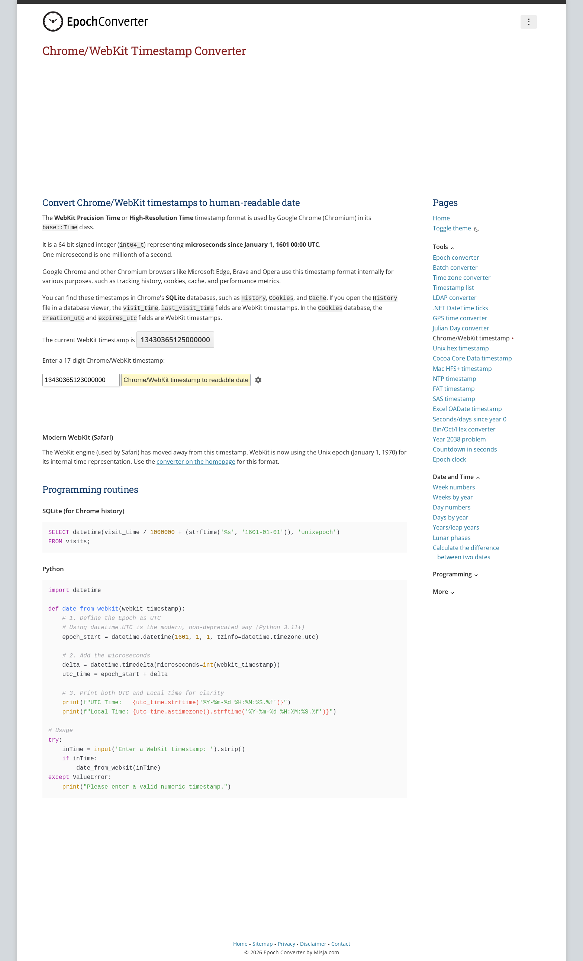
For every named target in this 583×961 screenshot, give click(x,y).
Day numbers (452, 507)
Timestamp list (453, 288)
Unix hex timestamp (461, 348)
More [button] (444, 592)
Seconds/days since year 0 (469, 419)
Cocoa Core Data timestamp (472, 358)
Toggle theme (456, 229)
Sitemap (262, 940)
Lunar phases (452, 538)
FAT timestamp (454, 389)
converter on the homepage (196, 458)
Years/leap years (456, 527)
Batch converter (455, 267)
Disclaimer (313, 940)
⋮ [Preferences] (528, 21)
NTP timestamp (454, 379)
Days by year (450, 517)
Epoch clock (449, 459)
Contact (340, 940)
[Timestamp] (81, 376)
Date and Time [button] (457, 477)
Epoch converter (456, 257)
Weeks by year (453, 497)
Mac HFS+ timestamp (462, 369)
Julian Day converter (461, 328)
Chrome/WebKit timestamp (471, 338)
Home (441, 218)
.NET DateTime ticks (460, 308)
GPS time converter (460, 318)
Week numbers (454, 487)
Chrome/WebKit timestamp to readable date (185, 376)
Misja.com (326, 948)
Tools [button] (444, 247)
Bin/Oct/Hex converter (464, 429)
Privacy (286, 940)
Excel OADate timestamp (467, 409)
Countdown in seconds (465, 449)
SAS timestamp (454, 399)
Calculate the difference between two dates (466, 552)
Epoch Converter (284, 948)
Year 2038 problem (459, 439)
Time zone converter (462, 278)
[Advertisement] (291, 118)
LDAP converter (455, 298)
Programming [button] (456, 574)
